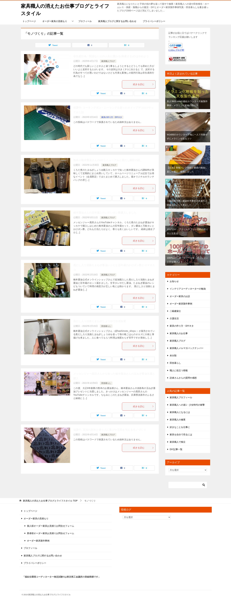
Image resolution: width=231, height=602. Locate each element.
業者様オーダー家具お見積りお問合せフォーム (50, 533)
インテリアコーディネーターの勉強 (188, 288)
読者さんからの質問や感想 (183, 377)
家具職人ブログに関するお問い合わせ (117, 21)
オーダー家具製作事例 (181, 303)
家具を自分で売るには (181, 434)
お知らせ (174, 281)
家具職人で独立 (177, 441)
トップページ (29, 21)
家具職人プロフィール (181, 397)
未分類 (173, 355)
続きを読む (143, 84)
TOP (50, 500)
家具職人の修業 (177, 419)
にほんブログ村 (176, 49)
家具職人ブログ (108, 61)
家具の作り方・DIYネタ (111, 117)
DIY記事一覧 (176, 449)
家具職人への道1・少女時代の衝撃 (187, 404)
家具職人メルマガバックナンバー (186, 348)
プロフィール (85, 21)
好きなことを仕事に (180, 427)
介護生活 (174, 318)
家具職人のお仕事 (179, 333)
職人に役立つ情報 (179, 370)
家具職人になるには (180, 412)
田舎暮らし (106, 326)
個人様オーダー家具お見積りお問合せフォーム (50, 525)
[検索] (187, 485)
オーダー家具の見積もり (54, 21)
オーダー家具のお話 (180, 296)
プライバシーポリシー (154, 21)
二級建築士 (175, 310)
